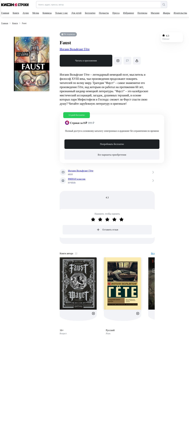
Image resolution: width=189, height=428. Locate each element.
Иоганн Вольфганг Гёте (75, 49)
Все (153, 253)
